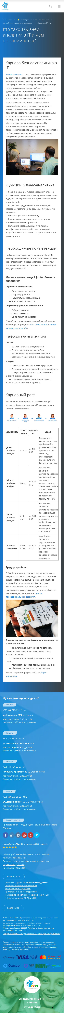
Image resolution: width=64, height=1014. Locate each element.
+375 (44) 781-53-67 (14, 766)
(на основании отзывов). (25, 844)
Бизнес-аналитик (14, 74)
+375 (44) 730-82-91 (14, 738)
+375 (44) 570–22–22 (14, 710)
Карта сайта (13, 907)
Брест (9, 791)
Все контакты (13, 876)
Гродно (9, 733)
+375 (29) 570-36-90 (15, 796)
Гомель (9, 761)
